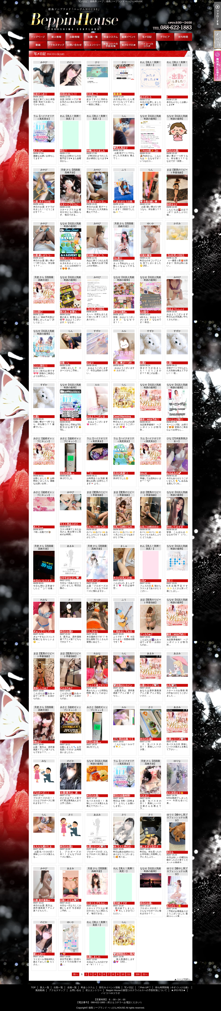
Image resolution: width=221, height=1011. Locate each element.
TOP (38, 37)
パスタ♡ (144, 795)
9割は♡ (37, 741)
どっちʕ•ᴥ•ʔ (146, 634)
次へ (145, 974)
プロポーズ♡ (93, 580)
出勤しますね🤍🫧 (69, 900)
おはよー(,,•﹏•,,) (175, 309)
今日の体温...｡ (67, 473)
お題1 (36, 416)
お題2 (169, 362)
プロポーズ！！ (41, 792)
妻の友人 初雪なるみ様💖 (73, 312)
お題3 (143, 362)
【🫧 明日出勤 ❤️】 (123, 739)
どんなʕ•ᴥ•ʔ (66, 688)
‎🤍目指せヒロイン (122, 685)
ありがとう (145, 97)
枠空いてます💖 (175, 527)
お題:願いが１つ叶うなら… (47, 255)
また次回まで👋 (175, 792)
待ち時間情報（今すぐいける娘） (183, 37)
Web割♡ (38, 312)
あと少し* (38, 150)
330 (138, 974)
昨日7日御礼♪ (120, 312)
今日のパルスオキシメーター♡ (49, 580)
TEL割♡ (117, 258)
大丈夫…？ (92, 94)
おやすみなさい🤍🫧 (71, 577)
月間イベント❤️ (68, 258)
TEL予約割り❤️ (68, 419)
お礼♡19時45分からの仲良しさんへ (158, 527)
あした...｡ (38, 527)
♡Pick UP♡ (165, 37)
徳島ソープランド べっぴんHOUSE (107, 1007)
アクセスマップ (56, 45)
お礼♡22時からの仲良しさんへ (103, 527)
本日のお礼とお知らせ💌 (126, 577)
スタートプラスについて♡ (74, 204)
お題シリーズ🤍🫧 (149, 685)
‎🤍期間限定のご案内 (124, 954)
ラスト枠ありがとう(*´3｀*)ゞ (75, 524)
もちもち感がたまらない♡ (47, 846)
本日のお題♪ (173, 150)
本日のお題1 (66, 846)
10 (123, 974)
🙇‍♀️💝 (63, 954)
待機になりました (96, 150)
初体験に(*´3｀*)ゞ (96, 255)
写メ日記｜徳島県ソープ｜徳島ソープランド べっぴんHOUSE (110, 18)
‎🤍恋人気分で (120, 147)
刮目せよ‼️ (172, 204)
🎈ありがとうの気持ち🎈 (126, 201)
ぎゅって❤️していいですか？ (48, 631)
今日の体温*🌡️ (121, 473)
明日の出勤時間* (121, 795)
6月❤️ (170, 580)
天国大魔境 (145, 255)
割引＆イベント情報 (129, 37)
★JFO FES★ (129, 45)
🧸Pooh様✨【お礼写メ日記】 (156, 150)
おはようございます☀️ (98, 416)
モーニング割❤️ (175, 419)
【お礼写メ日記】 (176, 255)
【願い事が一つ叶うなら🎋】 (128, 362)
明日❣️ (63, 150)
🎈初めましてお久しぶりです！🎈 (131, 631)
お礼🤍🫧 (172, 685)
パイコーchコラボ (147, 45)
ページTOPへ (184, 979)
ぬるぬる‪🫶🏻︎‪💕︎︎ (174, 473)
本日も (170, 852)
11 (128, 974)
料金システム (111, 37)
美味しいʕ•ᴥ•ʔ (40, 688)
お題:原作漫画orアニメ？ (46, 900)
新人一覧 (56, 37)
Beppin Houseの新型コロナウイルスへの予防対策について (111, 45)
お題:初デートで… (96, 201)
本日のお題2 (146, 739)
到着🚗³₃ (64, 362)
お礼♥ (143, 580)
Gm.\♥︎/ (143, 473)
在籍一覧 (92, 37)
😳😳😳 (117, 94)
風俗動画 (38, 45)
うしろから (92, 631)
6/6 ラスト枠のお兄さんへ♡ (128, 846)
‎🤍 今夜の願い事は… (151, 201)
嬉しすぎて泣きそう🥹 (152, 846)
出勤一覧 (74, 37)
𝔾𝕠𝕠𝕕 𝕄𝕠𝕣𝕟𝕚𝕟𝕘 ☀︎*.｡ (125, 416)
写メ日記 (147, 37)
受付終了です (120, 903)
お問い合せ (74, 45)
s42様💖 (144, 312)
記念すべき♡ (40, 94)
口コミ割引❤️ (40, 365)
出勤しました (93, 956)
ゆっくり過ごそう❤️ (97, 685)
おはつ (90, 362)
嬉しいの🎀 (39, 954)
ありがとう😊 (174, 906)
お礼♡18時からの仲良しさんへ (129, 527)
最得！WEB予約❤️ (150, 419)
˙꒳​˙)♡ (90, 473)
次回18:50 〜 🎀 (68, 94)
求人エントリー (92, 45)
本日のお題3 (66, 631)
